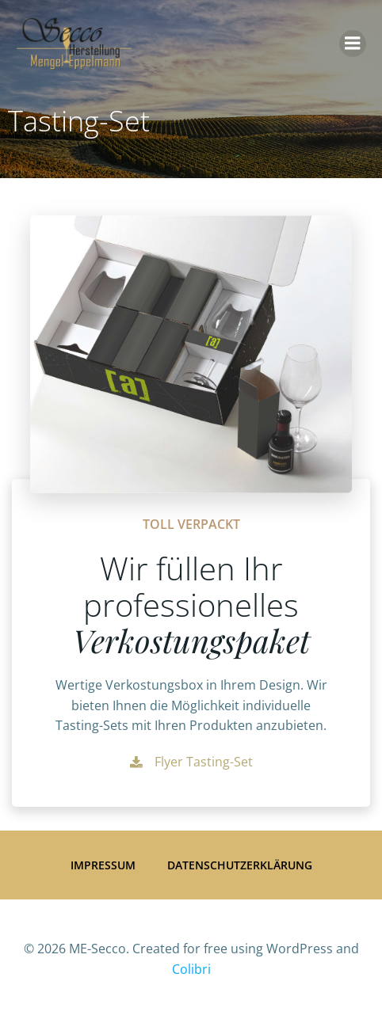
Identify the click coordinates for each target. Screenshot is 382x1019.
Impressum (103, 865)
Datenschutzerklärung (239, 865)
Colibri (191, 969)
